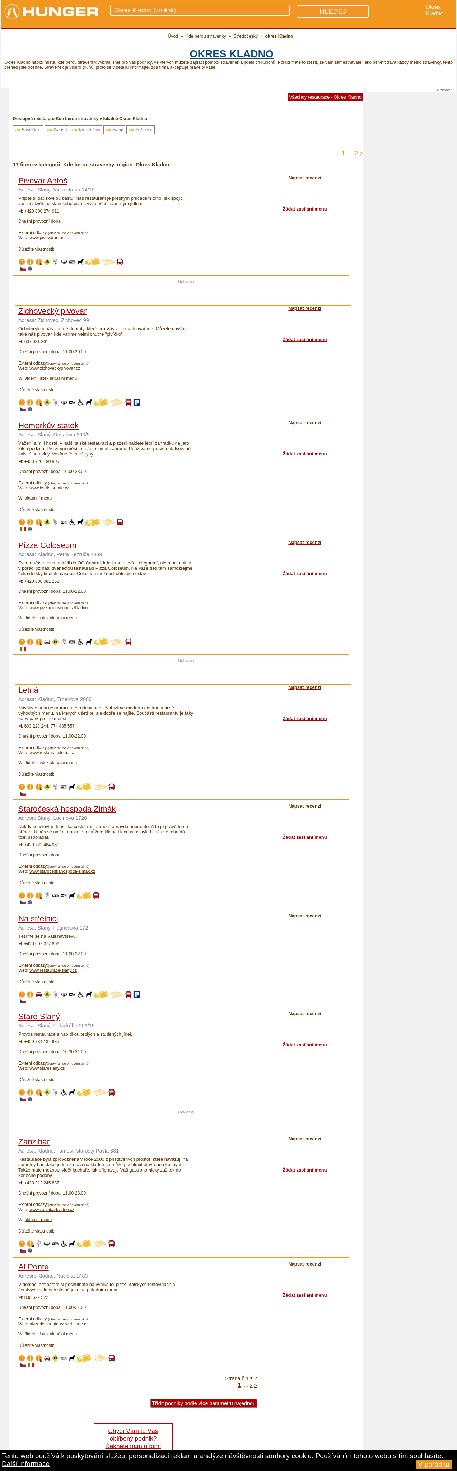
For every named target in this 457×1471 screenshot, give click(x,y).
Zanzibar (34, 1141)
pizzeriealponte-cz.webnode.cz (58, 1323)
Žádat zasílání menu (305, 209)
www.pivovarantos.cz (49, 237)
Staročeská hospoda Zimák (67, 808)
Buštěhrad (28, 129)
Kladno (57, 129)
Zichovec (140, 129)
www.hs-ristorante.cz (49, 488)
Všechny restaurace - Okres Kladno (325, 97)
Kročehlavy (86, 129)
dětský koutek (43, 573)
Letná (28, 690)
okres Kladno (232, 54)
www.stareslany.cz (47, 1068)
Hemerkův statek (48, 425)
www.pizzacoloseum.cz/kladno (58, 607)
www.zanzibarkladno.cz (51, 1209)
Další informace (26, 1463)
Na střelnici (38, 918)
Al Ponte (33, 1266)
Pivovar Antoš (42, 180)
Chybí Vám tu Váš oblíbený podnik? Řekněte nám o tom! (133, 1438)
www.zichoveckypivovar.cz (54, 368)
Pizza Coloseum (47, 545)
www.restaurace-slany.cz (53, 970)
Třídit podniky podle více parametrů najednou (204, 1403)
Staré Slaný (39, 1016)
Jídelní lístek (37, 378)
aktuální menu (63, 378)
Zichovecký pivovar (52, 311)
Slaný (114, 129)
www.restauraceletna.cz (52, 752)
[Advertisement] (186, 294)
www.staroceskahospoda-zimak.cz (62, 871)
